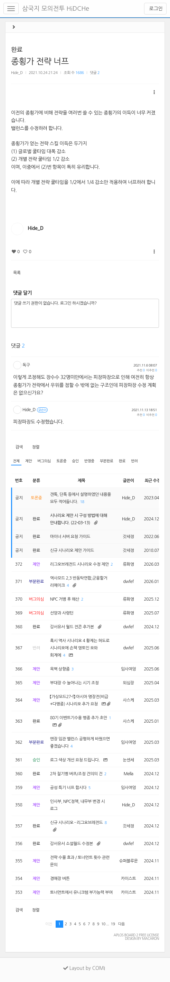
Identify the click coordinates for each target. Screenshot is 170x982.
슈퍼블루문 (128, 861)
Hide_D (17, 73)
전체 (16, 461)
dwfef (128, 582)
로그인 (155, 8)
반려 (134, 461)
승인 (75, 461)
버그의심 (44, 461)
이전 (48, 924)
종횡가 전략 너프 (40, 61)
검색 (19, 447)
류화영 (128, 564)
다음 (121, 924)
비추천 (151, 370)
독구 (26, 365)
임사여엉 (128, 669)
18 (82, 502)
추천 (141, 370)
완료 (16, 50)
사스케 (128, 700)
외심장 (128, 683)
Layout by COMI (84, 968)
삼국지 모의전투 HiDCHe (55, 9)
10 (103, 924)
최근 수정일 (154, 481)
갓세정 (128, 537)
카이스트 (128, 879)
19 (113, 924)
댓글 (95, 73)
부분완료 (106, 461)
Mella (128, 774)
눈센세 (128, 760)
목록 (17, 273)
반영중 (89, 461)
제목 (81, 481)
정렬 (35, 447)
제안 (28, 461)
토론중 (61, 461)
